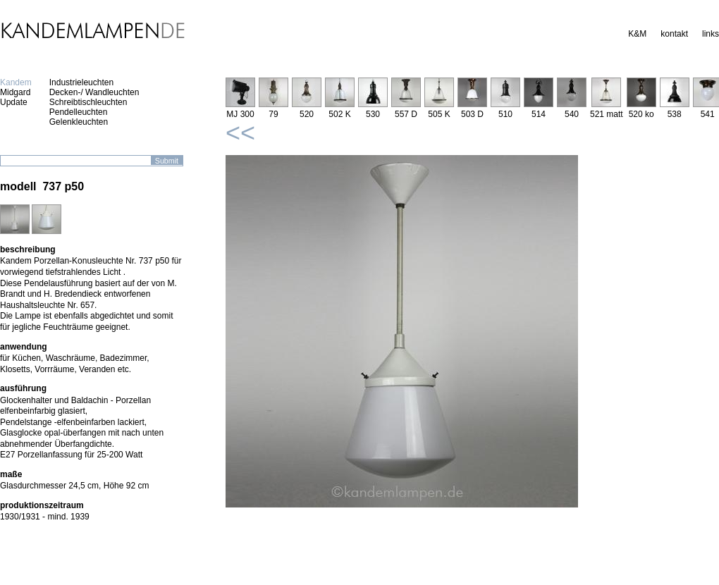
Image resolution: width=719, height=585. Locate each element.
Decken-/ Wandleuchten (94, 92)
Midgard (15, 92)
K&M (637, 34)
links (710, 34)
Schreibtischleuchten (88, 102)
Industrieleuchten (81, 82)
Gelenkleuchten (78, 122)
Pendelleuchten (78, 112)
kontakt (674, 34)
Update (13, 102)
